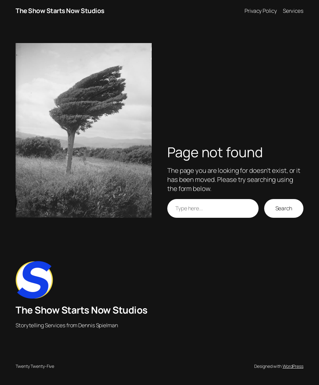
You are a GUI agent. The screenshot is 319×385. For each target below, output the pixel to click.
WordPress (293, 366)
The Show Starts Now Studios (60, 10)
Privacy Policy (261, 10)
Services (293, 10)
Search (283, 208)
